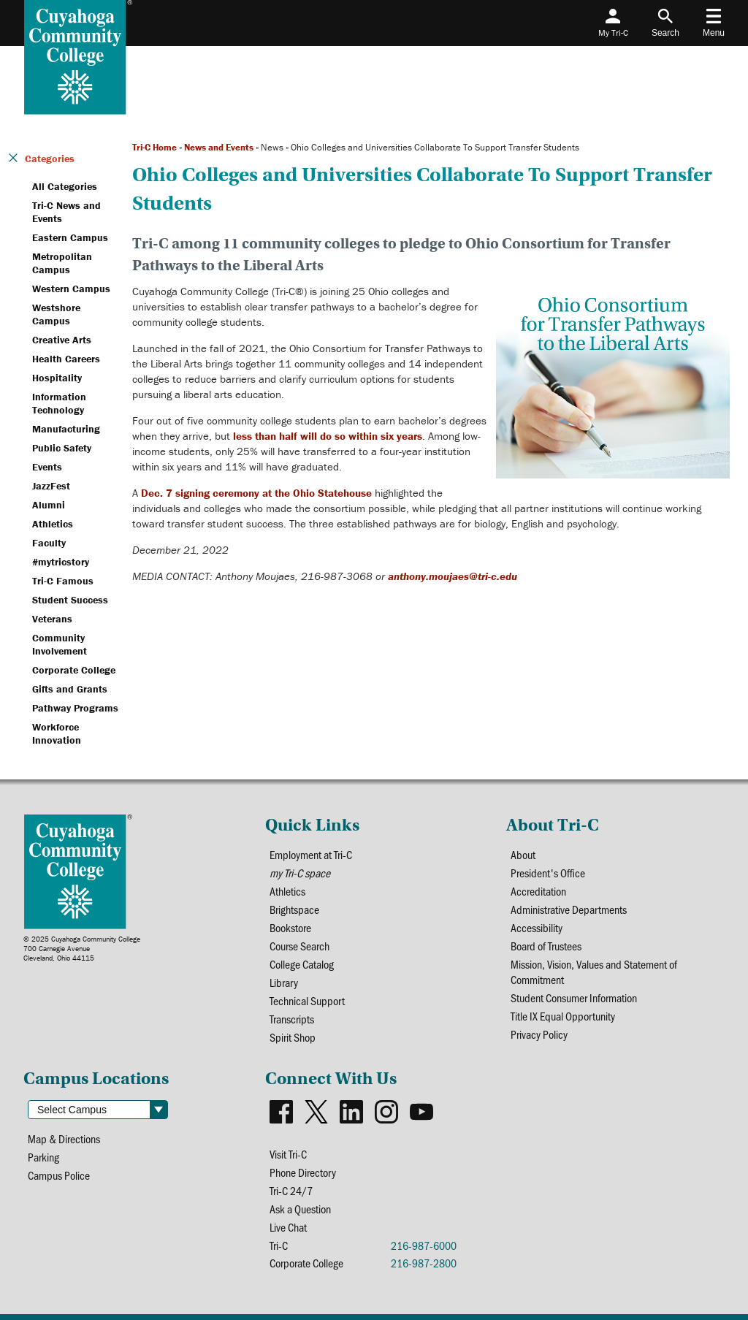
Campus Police (59, 1175)
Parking (43, 1156)
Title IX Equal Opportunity (563, 1015)
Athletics (287, 891)
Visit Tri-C (288, 1153)
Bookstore (290, 927)
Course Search (299, 945)
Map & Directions (64, 1138)
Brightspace (294, 909)
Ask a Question (300, 1208)
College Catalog (302, 964)
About (523, 854)
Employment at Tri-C (311, 854)
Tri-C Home (154, 147)
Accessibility (536, 927)
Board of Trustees (546, 945)
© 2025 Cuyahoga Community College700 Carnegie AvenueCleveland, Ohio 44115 (81, 948)
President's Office (548, 872)
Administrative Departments (569, 909)
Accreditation (538, 891)
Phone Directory (303, 1172)
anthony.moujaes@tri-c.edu (452, 576)
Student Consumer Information (574, 997)
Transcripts (292, 1018)
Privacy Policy (539, 1034)
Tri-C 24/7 (291, 1190)
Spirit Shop (293, 1037)
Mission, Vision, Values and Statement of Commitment (594, 971)
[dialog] (704, 1276)
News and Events (218, 147)
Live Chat (288, 1227)
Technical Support (307, 1000)
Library (284, 982)
